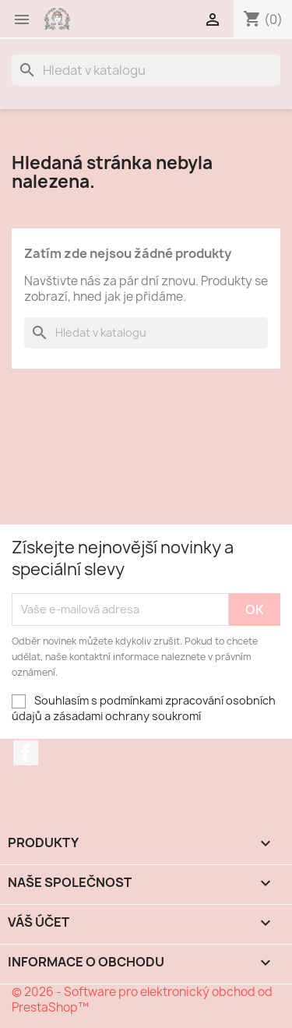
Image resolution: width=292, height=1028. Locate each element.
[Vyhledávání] (146, 70)
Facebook (25, 752)
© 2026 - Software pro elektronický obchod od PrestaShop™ (142, 1000)
